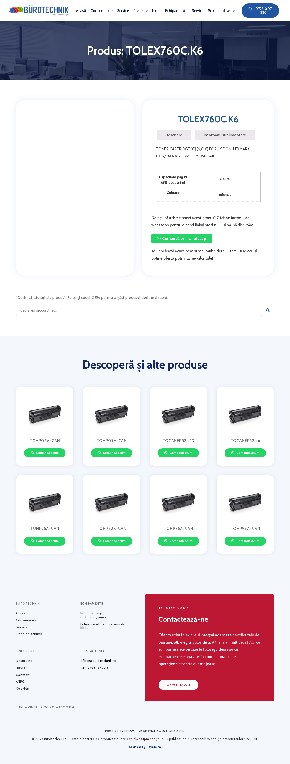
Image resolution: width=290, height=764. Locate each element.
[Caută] (268, 310)
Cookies (22, 689)
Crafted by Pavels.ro (145, 747)
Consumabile (101, 10)
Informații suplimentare (225, 135)
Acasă (81, 10)
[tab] (174, 135)
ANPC (20, 681)
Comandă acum (47, 453)
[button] (260, 10)
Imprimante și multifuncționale (93, 615)
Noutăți (22, 668)
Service (123, 10)
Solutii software (221, 10)
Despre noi (25, 661)
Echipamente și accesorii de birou (102, 626)
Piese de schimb (147, 10)
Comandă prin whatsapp (184, 238)
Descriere (173, 135)
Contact (22, 675)
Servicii (197, 10)
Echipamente (176, 10)
